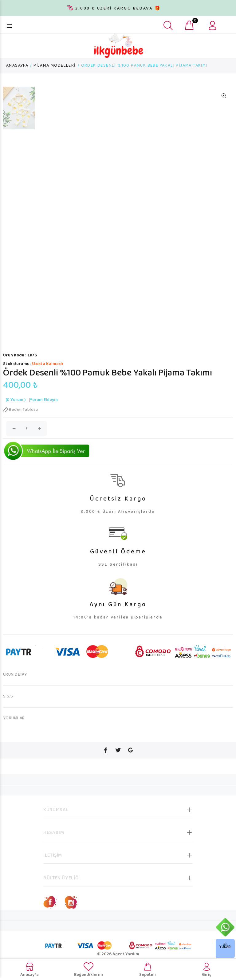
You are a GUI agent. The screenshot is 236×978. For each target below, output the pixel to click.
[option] (19, 111)
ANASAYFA (17, 65)
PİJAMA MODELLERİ (54, 65)
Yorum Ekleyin (44, 400)
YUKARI (225, 947)
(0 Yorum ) (16, 400)
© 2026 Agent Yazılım (118, 954)
